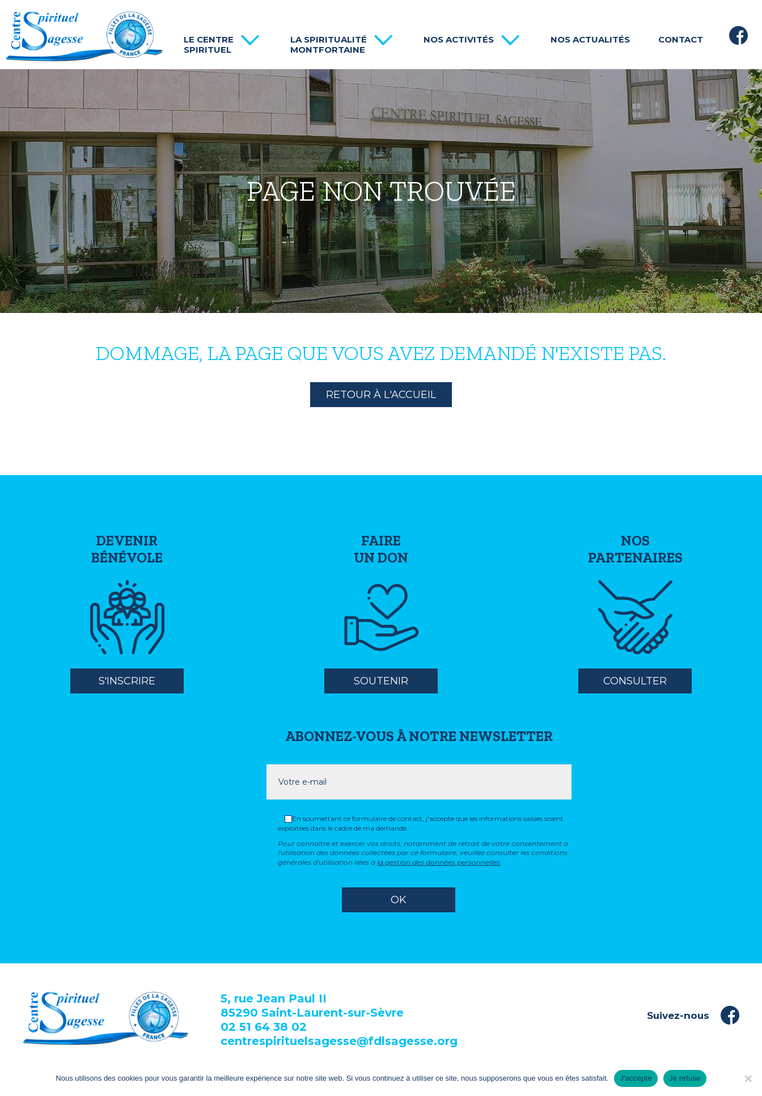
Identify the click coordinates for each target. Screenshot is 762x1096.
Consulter (635, 681)
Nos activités (459, 40)
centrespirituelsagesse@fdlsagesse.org (339, 1041)
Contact (680, 40)
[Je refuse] (747, 1078)
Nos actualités (590, 40)
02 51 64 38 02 (264, 1027)
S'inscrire (127, 681)
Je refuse (685, 1078)
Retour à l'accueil (381, 394)
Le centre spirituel (209, 45)
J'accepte (636, 1078)
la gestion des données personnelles (438, 862)
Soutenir (381, 681)
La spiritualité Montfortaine (328, 45)
